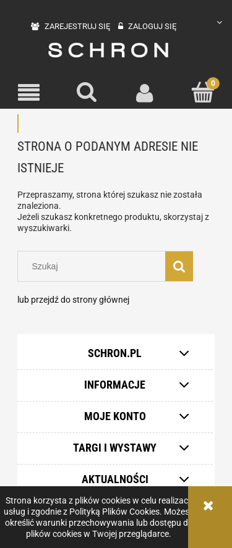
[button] (29, 93)
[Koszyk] (203, 92)
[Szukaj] (87, 92)
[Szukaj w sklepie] (94, 266)
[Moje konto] (145, 92)
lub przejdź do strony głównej (73, 300)
